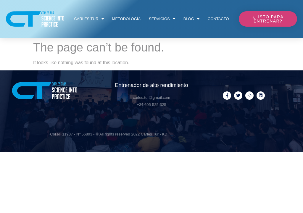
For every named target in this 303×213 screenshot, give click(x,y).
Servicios (162, 19)
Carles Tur (89, 19)
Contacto (218, 19)
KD (164, 134)
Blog (191, 19)
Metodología (126, 19)
